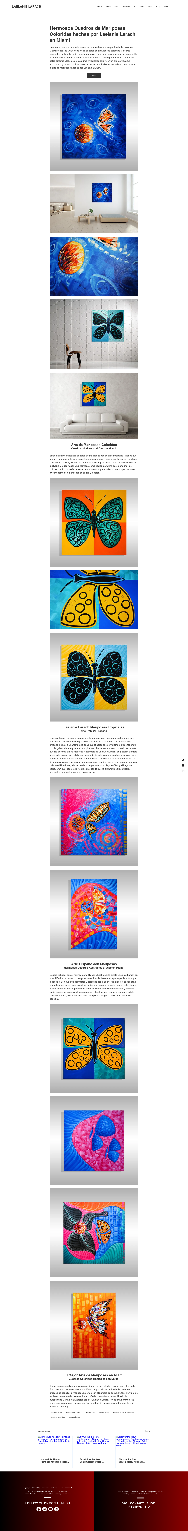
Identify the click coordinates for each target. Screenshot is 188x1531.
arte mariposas (74, 1417)
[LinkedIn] (44, 1509)
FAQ (125, 1503)
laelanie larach (56, 1412)
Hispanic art (90, 1412)
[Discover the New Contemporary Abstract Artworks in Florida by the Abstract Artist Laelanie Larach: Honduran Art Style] (133, 1445)
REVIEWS (135, 1506)
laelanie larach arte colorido (123, 1412)
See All (147, 1431)
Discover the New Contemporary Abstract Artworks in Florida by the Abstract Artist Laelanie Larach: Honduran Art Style (132, 1460)
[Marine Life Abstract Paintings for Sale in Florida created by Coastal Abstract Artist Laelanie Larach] (55, 1445)
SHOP (151, 1503)
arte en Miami (104, 1412)
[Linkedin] (183, 770)
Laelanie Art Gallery (73, 1412)
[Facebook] (183, 760)
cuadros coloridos (58, 1417)
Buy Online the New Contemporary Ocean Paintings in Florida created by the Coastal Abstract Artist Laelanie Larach (94, 1460)
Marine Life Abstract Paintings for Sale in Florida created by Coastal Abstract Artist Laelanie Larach (55, 1460)
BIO (147, 1506)
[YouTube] (50, 1509)
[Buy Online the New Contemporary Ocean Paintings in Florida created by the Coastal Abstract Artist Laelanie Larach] (94, 1445)
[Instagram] (183, 765)
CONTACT (137, 1503)
